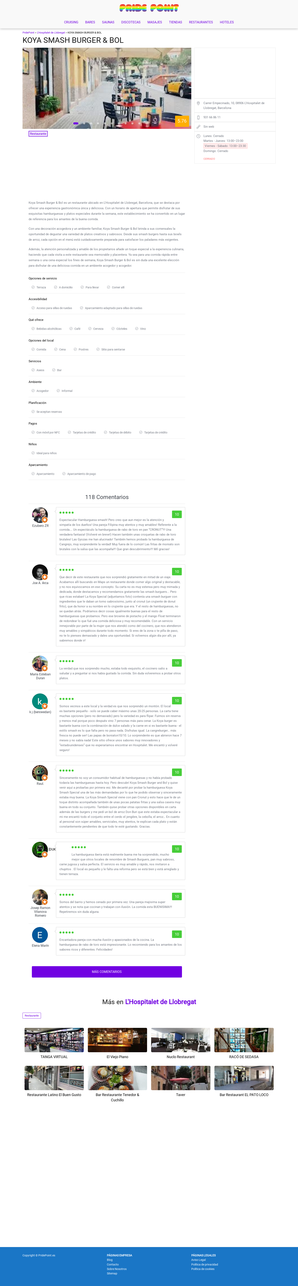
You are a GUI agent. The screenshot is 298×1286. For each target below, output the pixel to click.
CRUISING (71, 22)
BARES (90, 22)
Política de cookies (202, 1269)
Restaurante (32, 1015)
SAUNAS (108, 22)
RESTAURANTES (201, 22)
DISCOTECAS (131, 22)
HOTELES (227, 22)
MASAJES (154, 22)
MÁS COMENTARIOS (107, 972)
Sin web (208, 126)
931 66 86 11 (212, 117)
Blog (110, 1259)
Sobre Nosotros (117, 1269)
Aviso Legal (198, 1259)
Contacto (113, 1264)
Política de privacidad (204, 1264)
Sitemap (112, 1273)
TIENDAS (175, 22)
